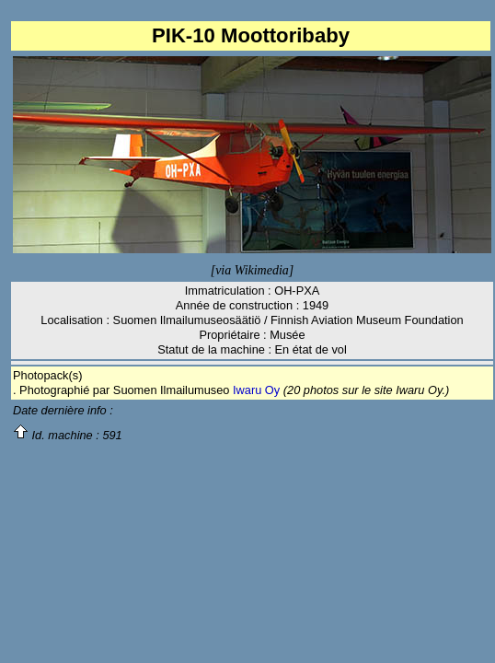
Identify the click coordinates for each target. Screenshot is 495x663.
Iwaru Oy (256, 390)
